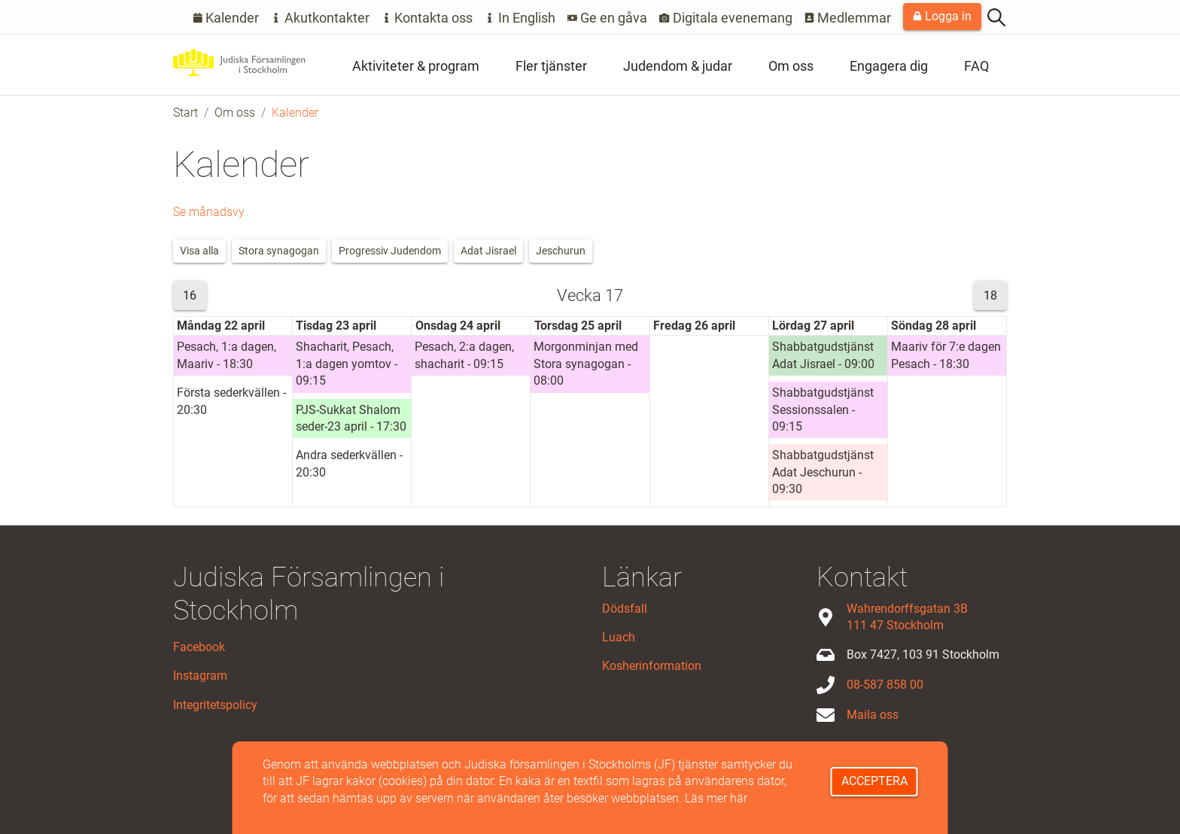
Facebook (199, 647)
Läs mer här (716, 798)
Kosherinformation (651, 666)
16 (189, 295)
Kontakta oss (427, 18)
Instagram (200, 675)
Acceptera (874, 781)
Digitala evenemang (725, 18)
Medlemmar (848, 18)
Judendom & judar (677, 66)
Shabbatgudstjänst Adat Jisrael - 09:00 (823, 354)
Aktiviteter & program (415, 66)
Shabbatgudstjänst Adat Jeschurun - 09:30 (823, 472)
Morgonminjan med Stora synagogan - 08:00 (586, 363)
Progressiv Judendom (390, 251)
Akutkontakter (320, 18)
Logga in (942, 16)
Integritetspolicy (215, 705)
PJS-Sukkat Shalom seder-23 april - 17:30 (351, 418)
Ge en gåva (607, 18)
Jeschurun (560, 251)
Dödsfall (624, 608)
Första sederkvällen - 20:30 (231, 400)
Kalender (226, 18)
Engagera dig (889, 66)
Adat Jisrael (488, 251)
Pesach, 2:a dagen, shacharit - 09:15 (464, 354)
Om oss (791, 66)
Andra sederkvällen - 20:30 (349, 463)
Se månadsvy (209, 212)
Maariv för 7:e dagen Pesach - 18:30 (946, 354)
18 (990, 295)
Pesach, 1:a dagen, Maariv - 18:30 (226, 354)
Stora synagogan (279, 251)
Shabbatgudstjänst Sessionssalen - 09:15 (823, 409)
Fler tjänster (551, 66)
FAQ (976, 66)
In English (520, 18)
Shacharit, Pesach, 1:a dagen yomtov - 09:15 (346, 363)
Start (185, 112)
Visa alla (199, 251)
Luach (618, 637)
